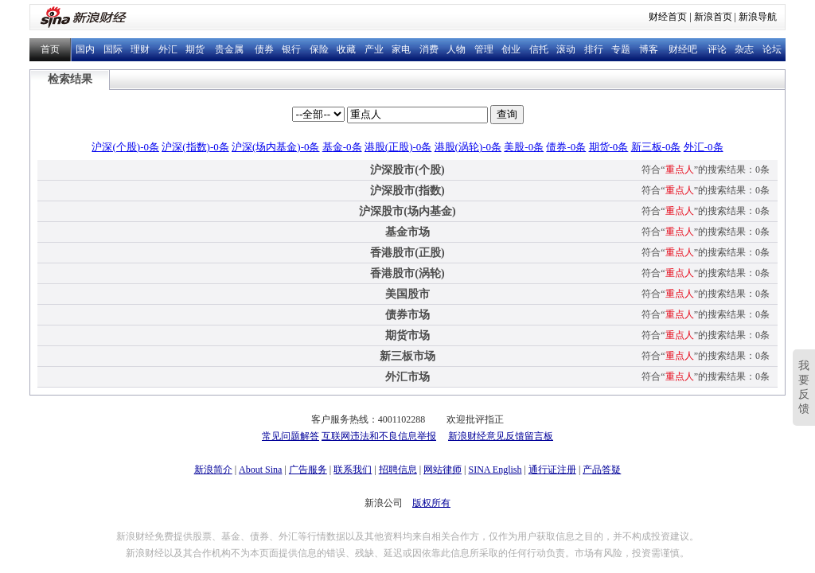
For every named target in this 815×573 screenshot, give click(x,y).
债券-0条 (566, 147)
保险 (319, 49)
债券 (264, 49)
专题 (620, 49)
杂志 (744, 49)
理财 (140, 49)
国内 (85, 49)
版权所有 (431, 503)
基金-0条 (342, 147)
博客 (648, 49)
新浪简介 (213, 469)
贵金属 (229, 49)
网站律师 (442, 469)
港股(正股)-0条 (398, 147)
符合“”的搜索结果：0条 (705, 169)
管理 (483, 49)
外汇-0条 (703, 147)
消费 (429, 49)
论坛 (772, 49)
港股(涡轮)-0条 (468, 147)
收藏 (346, 49)
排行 (593, 49)
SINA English (494, 469)
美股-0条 (524, 147)
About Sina (260, 469)
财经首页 (668, 16)
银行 (291, 49)
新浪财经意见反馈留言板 (500, 436)
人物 (456, 49)
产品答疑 (602, 469)
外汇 (167, 49)
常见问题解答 (290, 436)
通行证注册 (552, 469)
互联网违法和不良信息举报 (379, 436)
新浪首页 (713, 16)
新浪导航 (758, 16)
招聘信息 (398, 469)
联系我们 (352, 469)
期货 (195, 49)
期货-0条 (609, 147)
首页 (50, 49)
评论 (717, 49)
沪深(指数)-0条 (195, 147)
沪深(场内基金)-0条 (276, 147)
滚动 (565, 49)
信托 (538, 49)
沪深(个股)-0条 (125, 147)
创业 (511, 49)
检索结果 (70, 79)
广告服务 (308, 469)
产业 (374, 49)
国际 (113, 49)
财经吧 (683, 49)
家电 (401, 49)
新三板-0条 (656, 147)
